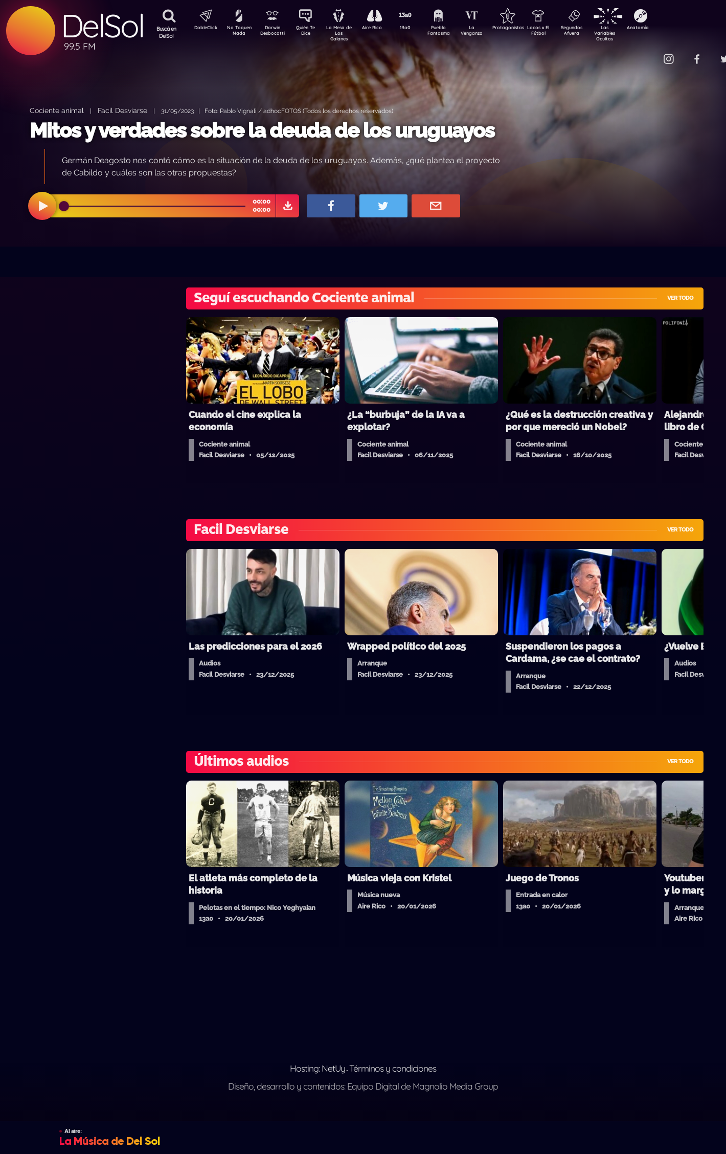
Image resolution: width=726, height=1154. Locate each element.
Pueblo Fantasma (452, 32)
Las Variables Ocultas (631, 33)
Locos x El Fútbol (560, 32)
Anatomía (667, 28)
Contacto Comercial (647, 52)
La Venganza (488, 32)
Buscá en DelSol (166, 32)
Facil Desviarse (122, 110)
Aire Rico (381, 28)
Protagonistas (524, 28)
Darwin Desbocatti (273, 32)
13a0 (417, 28)
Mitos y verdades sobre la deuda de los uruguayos (262, 130)
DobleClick (202, 28)
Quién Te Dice (309, 32)
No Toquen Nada (237, 32)
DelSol (102, 26)
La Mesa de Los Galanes (345, 33)
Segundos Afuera (595, 32)
